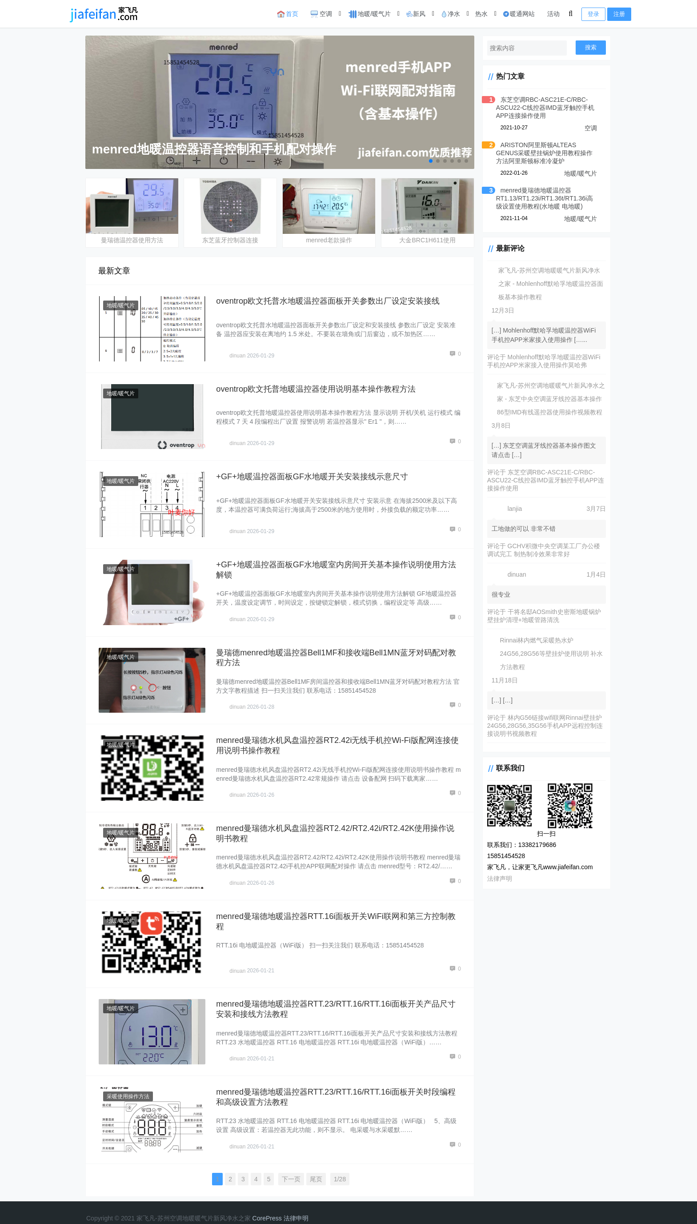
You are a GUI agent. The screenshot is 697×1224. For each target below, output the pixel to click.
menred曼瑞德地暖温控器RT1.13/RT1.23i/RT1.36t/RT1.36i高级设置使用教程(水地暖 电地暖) (541, 198)
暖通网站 (519, 14)
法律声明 (493, 878)
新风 (415, 14)
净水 (450, 14)
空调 (321, 14)
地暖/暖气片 (369, 14)
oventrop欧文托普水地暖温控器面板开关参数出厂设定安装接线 (333, 299)
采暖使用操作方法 (129, 1083)
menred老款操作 (325, 238)
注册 (619, 14)
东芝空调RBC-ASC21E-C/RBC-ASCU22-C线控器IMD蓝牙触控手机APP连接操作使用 (539, 107)
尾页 (313, 1164)
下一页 (288, 1164)
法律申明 (296, 1203)
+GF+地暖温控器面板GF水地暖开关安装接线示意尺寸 (316, 473)
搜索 (591, 47)
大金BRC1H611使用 (422, 238)
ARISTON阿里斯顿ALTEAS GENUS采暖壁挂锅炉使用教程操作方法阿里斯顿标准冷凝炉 (543, 153)
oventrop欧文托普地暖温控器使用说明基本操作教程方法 (320, 386)
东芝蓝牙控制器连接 (228, 238)
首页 (288, 14)
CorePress (267, 1203)
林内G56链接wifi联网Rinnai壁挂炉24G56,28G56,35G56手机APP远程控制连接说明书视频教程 (542, 725)
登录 (593, 14)
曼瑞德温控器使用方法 (132, 238)
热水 (481, 13)
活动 (553, 13)
